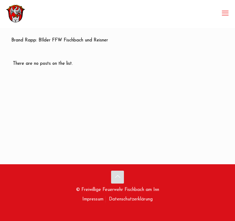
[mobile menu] (225, 14)
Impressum (92, 199)
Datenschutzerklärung (131, 199)
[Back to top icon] (117, 177)
